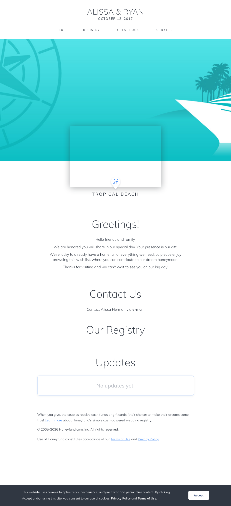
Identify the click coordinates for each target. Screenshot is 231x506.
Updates (164, 30)
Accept (198, 495)
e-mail (138, 309)
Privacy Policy (148, 439)
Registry (91, 30)
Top (62, 30)
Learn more (53, 420)
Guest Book (128, 30)
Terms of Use (120, 439)
